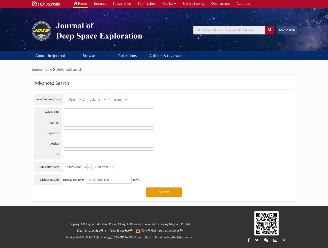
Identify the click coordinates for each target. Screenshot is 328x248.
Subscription (122, 3)
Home (80, 3)
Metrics (168, 3)
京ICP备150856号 (121, 231)
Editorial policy (194, 3)
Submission (146, 3)
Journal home (42, 69)
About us (243, 3)
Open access (220, 3)
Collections (127, 55)
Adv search (287, 30)
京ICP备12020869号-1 (91, 231)
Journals (100, 3)
